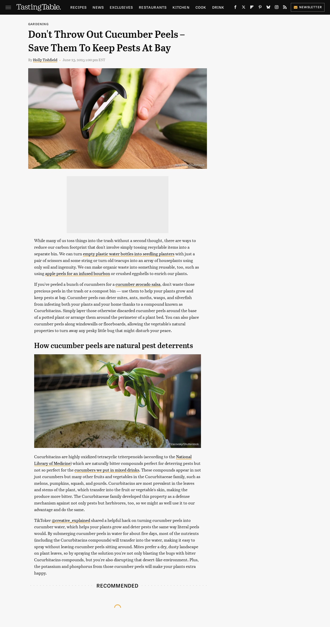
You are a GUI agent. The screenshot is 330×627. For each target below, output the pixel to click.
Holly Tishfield (45, 59)
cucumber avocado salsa (138, 284)
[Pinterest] (260, 8)
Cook (200, 7)
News (98, 7)
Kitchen (181, 7)
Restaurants (153, 7)
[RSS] (285, 8)
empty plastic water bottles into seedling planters (128, 253)
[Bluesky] (268, 8)
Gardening (38, 23)
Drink (218, 7)
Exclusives (121, 7)
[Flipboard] (252, 8)
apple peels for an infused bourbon (77, 273)
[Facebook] (235, 8)
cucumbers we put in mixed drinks (106, 470)
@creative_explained (71, 520)
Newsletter (307, 7)
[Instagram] (276, 8)
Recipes (78, 7)
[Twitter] (243, 8)
